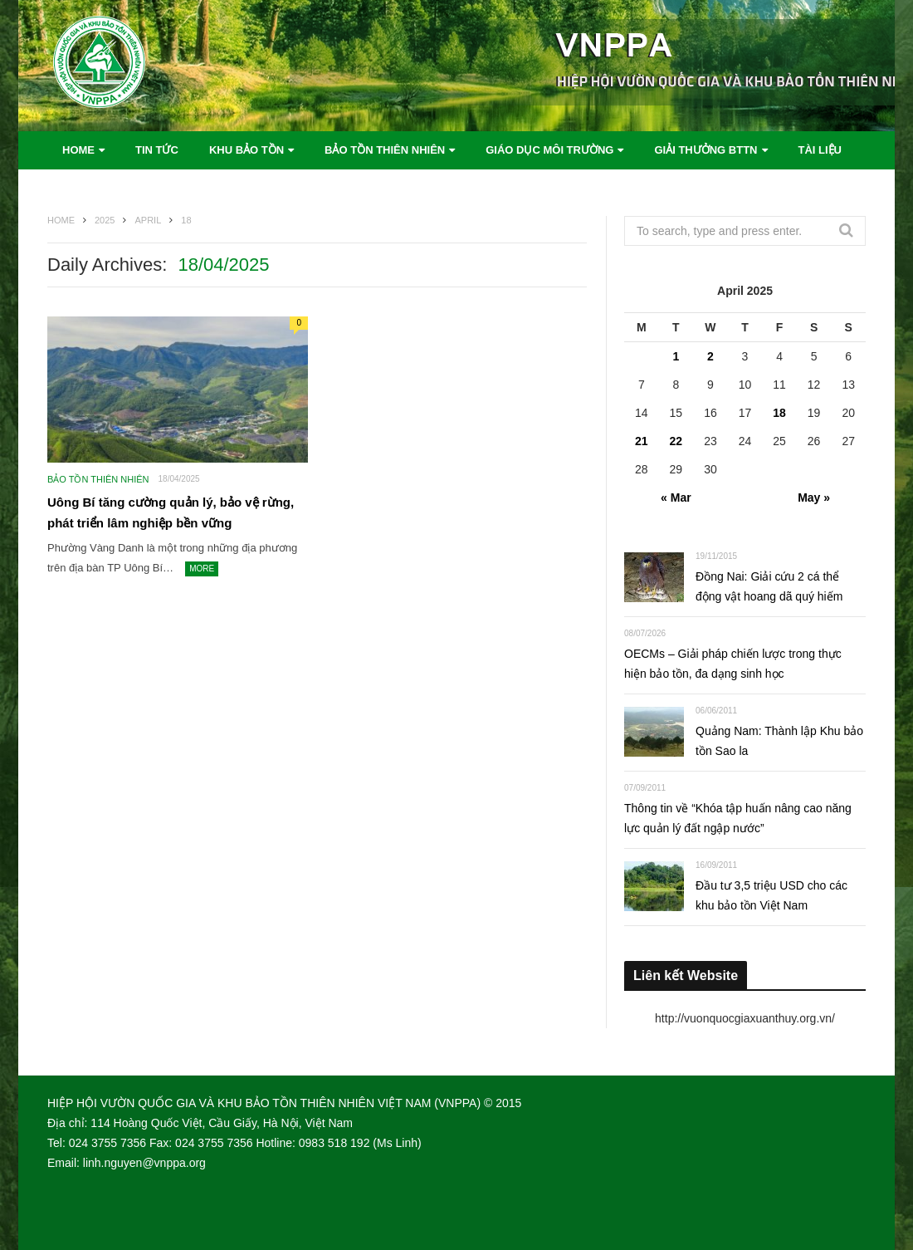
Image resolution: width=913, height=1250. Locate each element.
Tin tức (156, 150)
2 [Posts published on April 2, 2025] (710, 356)
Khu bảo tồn (246, 150)
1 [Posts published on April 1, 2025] (675, 356)
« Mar (676, 497)
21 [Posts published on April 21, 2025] (641, 441)
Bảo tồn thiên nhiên (385, 150)
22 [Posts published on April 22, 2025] (676, 441)
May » (814, 497)
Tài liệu (820, 150)
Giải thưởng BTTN (705, 150)
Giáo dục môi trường (549, 150)
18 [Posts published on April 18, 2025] (779, 412)
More (201, 568)
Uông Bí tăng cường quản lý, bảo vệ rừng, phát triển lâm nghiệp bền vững (170, 513)
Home (78, 150)
